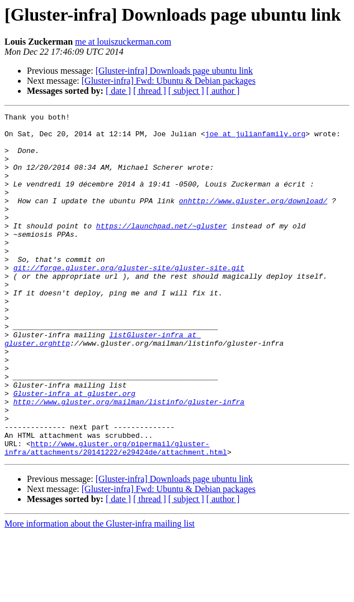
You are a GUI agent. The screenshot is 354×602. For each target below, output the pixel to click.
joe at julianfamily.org (255, 138)
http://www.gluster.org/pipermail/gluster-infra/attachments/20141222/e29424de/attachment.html (115, 515)
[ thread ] (149, 90)
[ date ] (118, 90)
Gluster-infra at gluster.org (74, 450)
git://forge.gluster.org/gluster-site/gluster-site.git (128, 299)
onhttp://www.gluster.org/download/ (253, 219)
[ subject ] (186, 90)
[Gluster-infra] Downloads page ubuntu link (174, 70)
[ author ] (223, 90)
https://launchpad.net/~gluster (161, 249)
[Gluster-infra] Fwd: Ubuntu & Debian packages (169, 80)
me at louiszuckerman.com (123, 41)
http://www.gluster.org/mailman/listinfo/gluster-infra (128, 460)
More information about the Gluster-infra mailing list (99, 592)
